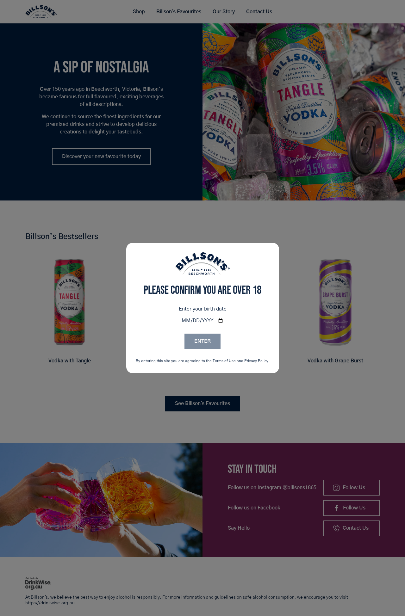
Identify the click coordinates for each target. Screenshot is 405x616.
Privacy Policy (256, 361)
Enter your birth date (203, 308)
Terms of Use (224, 361)
